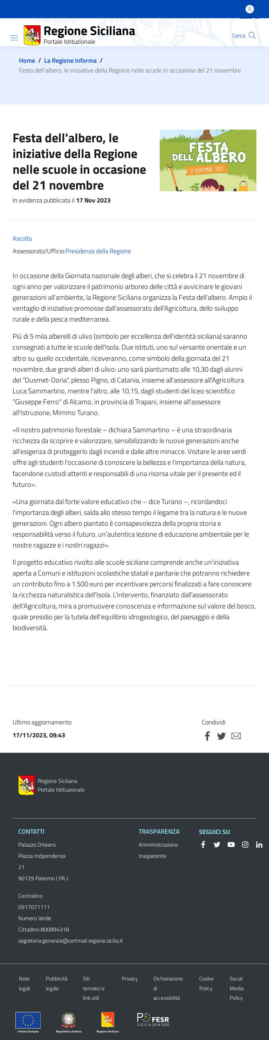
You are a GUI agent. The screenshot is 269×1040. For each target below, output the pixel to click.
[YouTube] (228, 844)
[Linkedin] (256, 844)
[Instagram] (242, 844)
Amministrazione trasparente (158, 850)
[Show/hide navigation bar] (14, 38)
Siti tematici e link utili (94, 988)
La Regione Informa (70, 60)
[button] (252, 35)
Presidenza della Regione (98, 251)
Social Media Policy (236, 988)
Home (27, 60)
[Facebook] (203, 844)
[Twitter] (214, 844)
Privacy (130, 978)
